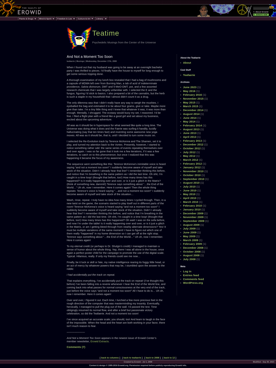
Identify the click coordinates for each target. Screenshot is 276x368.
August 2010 (191, 182)
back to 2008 (152, 358)
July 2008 (189, 259)
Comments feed (193, 279)
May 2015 (189, 102)
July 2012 (189, 152)
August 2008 (191, 255)
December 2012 (193, 144)
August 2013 (191, 129)
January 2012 (192, 167)
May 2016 (189, 91)
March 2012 (190, 159)
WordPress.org (193, 282)
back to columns (110, 358)
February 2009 (192, 243)
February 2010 (192, 205)
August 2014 (191, 113)
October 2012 (192, 148)
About (187, 62)
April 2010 (189, 198)
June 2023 (189, 87)
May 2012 (189, 155)
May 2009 (189, 236)
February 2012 (192, 163)
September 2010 (193, 178)
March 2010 (190, 201)
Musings (80, 61)
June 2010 (189, 190)
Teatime (105, 33)
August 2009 (191, 224)
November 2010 (193, 171)
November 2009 (193, 217)
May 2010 (189, 194)
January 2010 (192, 209)
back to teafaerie (132, 358)
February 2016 (192, 94)
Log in (187, 271)
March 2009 (190, 240)
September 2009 (193, 220)
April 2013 (189, 136)
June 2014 (189, 117)
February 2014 (192, 125)
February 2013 (192, 140)
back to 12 (169, 358)
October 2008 (192, 251)
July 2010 (189, 186)
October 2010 (192, 175)
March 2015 (190, 106)
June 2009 (189, 232)
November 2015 (193, 98)
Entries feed (191, 275)
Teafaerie (189, 74)
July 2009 (189, 228)
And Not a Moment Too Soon (89, 57)
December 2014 (193, 110)
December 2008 (193, 247)
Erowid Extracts (99, 341)
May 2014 (189, 121)
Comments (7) (76, 346)
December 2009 (193, 213)
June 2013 (189, 132)
